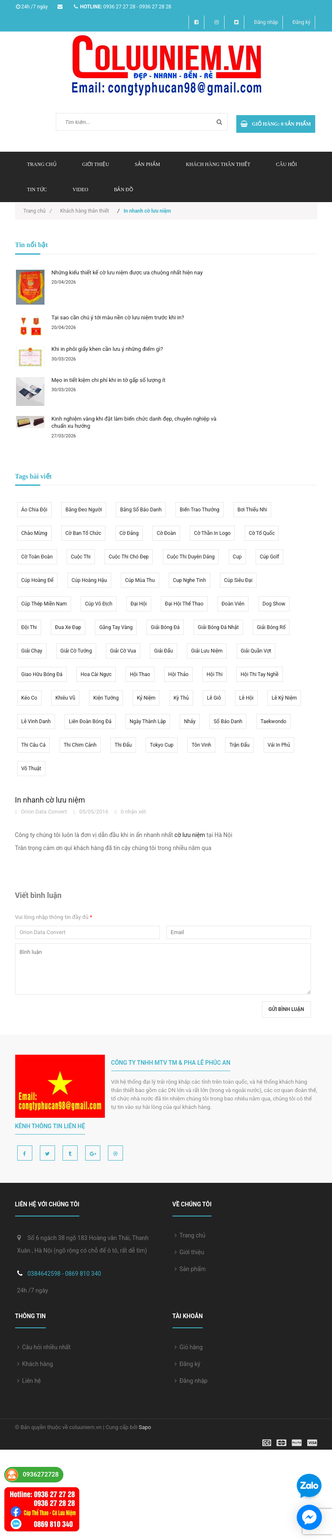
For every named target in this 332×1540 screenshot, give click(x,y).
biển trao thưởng (199, 510)
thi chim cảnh (80, 745)
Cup (237, 557)
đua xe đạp (68, 627)
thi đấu (123, 745)
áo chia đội (34, 510)
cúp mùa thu (140, 580)
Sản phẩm (147, 164)
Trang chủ (190, 1235)
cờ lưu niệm (190, 835)
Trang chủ (42, 164)
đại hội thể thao (184, 604)
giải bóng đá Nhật (218, 627)
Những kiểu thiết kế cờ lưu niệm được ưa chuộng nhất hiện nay (127, 272)
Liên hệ (29, 1380)
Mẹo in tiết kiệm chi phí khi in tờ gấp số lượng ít (108, 380)
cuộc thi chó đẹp (129, 557)
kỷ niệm (146, 698)
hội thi (214, 674)
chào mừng (34, 533)
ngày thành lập (148, 721)
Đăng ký (302, 22)
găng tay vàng (116, 627)
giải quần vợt (256, 651)
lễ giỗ (214, 698)
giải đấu (163, 651)
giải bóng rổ (271, 627)
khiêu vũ (65, 698)
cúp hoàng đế (37, 580)
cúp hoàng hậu (89, 580)
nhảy (189, 721)
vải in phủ (279, 745)
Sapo (145, 1427)
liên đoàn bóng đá (90, 721)
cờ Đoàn (166, 533)
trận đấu (239, 745)
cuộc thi (81, 557)
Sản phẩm (190, 1269)
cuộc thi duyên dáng (191, 557)
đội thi (29, 627)
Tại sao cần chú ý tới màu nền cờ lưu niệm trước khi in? (118, 317)
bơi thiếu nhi (252, 510)
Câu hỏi (286, 164)
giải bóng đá (165, 627)
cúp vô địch (98, 604)
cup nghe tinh (189, 580)
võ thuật (31, 768)
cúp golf (269, 557)
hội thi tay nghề (259, 674)
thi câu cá (33, 745)
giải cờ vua (123, 651)
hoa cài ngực (96, 674)
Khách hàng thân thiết (218, 164)
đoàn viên (233, 604)
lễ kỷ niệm (284, 698)
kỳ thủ (181, 698)
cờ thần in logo (212, 533)
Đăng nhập (266, 22)
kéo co (29, 698)
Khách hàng (35, 1364)
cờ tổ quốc (262, 533)
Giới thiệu (95, 164)
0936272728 (41, 1474)
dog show (274, 604)
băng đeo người (83, 510)
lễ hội (246, 698)
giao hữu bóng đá (42, 674)
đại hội (139, 604)
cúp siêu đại (238, 580)
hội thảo (178, 674)
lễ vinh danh (36, 721)
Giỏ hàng (189, 1347)
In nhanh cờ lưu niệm (50, 799)
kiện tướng (105, 698)
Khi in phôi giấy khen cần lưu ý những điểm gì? (107, 349)
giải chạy (31, 651)
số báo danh (228, 721)
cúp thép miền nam (44, 604)
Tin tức (37, 189)
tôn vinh (201, 745)
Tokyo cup (161, 745)
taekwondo (274, 721)
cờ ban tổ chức (83, 533)
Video (80, 189)
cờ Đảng (129, 533)
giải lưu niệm (206, 651)
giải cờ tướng (76, 651)
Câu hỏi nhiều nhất (44, 1347)
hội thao (140, 674)
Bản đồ (123, 189)
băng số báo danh (141, 510)
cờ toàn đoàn (37, 557)
